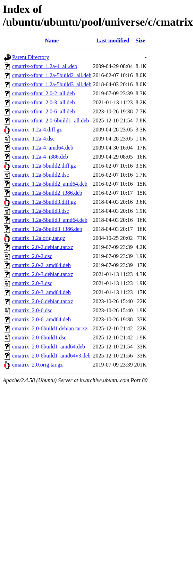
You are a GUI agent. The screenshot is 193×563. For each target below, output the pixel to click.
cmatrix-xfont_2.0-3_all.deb (43, 102)
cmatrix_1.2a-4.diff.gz (37, 129)
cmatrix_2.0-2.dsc (32, 256)
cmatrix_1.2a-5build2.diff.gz (44, 166)
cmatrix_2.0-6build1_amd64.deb (48, 346)
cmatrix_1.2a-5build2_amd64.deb (49, 184)
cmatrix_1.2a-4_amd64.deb (42, 148)
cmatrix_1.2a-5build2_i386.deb (47, 193)
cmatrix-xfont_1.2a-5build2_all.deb (51, 75)
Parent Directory (30, 57)
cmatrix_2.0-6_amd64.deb (41, 319)
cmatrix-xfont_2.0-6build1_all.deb (50, 120)
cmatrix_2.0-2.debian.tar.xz (42, 247)
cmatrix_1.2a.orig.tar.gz (38, 238)
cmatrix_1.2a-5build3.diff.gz (44, 202)
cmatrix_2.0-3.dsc (32, 283)
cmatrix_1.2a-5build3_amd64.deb (49, 220)
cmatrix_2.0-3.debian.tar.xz (42, 274)
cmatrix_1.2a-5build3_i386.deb (47, 229)
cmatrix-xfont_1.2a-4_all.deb (44, 66)
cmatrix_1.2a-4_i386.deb (40, 157)
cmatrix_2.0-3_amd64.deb (41, 292)
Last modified (112, 40)
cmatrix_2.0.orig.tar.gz (37, 365)
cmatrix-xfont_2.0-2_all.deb (43, 93)
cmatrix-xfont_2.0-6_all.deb (43, 111)
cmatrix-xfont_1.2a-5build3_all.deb (51, 84)
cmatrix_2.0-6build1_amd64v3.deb (51, 356)
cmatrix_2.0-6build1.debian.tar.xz (49, 328)
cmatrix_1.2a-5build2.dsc (40, 175)
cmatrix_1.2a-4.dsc (33, 139)
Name (52, 40)
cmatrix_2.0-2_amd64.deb (41, 265)
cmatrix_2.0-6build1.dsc (39, 337)
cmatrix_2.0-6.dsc (32, 310)
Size (140, 40)
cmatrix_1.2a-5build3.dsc (40, 211)
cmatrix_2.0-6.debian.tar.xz (42, 301)
